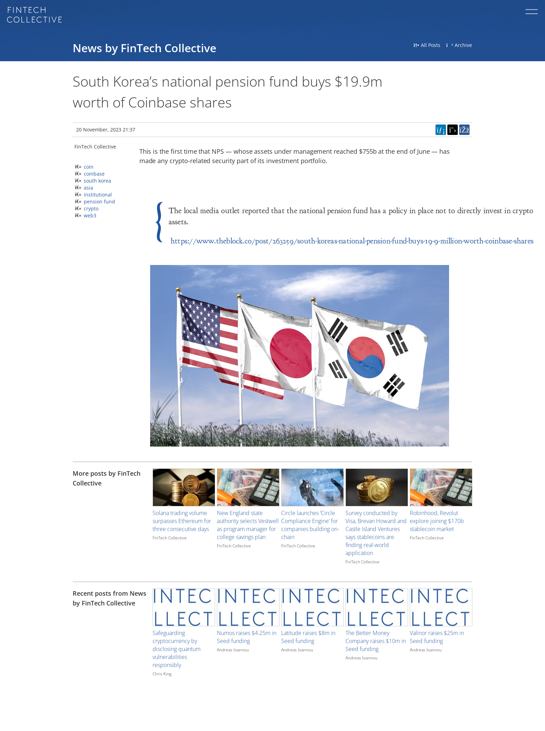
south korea (97, 180)
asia (88, 187)
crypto (91, 208)
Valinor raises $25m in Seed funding (437, 637)
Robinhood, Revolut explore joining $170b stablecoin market (437, 521)
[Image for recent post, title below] (184, 607)
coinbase (94, 173)
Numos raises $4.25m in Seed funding (246, 637)
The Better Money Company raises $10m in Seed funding (375, 641)
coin (88, 166)
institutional (98, 194)
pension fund (99, 201)
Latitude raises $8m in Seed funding (308, 637)
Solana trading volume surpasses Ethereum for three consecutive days (182, 521)
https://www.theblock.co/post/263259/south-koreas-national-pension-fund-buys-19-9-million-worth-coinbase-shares (352, 241)
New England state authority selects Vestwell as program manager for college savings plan (248, 525)
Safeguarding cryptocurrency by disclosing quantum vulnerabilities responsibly (177, 649)
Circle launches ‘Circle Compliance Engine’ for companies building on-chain (310, 525)
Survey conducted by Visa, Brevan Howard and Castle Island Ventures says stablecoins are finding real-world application (376, 533)
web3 (90, 215)
